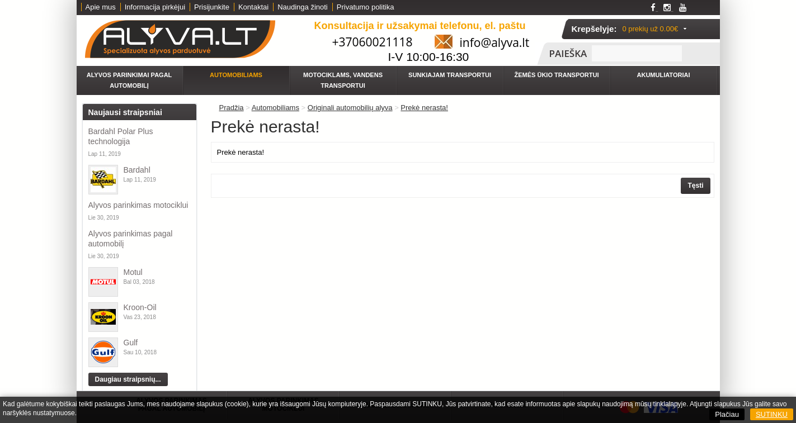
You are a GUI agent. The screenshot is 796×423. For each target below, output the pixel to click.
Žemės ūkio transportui (557, 75)
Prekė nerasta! (424, 107)
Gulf (131, 342)
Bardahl (137, 169)
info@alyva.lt (495, 42)
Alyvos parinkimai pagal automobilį (129, 80)
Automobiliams (236, 75)
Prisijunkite (211, 7)
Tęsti (695, 185)
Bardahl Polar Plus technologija (120, 136)
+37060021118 (372, 42)
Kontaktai (253, 7)
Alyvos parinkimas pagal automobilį (130, 238)
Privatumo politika (365, 7)
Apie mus (101, 7)
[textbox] (637, 53)
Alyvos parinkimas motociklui (138, 205)
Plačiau (727, 414)
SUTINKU (772, 414)
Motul (133, 272)
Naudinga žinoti (302, 7)
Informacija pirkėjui (155, 7)
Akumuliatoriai (663, 75)
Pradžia (231, 107)
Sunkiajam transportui (449, 75)
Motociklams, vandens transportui (343, 80)
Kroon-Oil (140, 307)
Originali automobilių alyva (350, 107)
